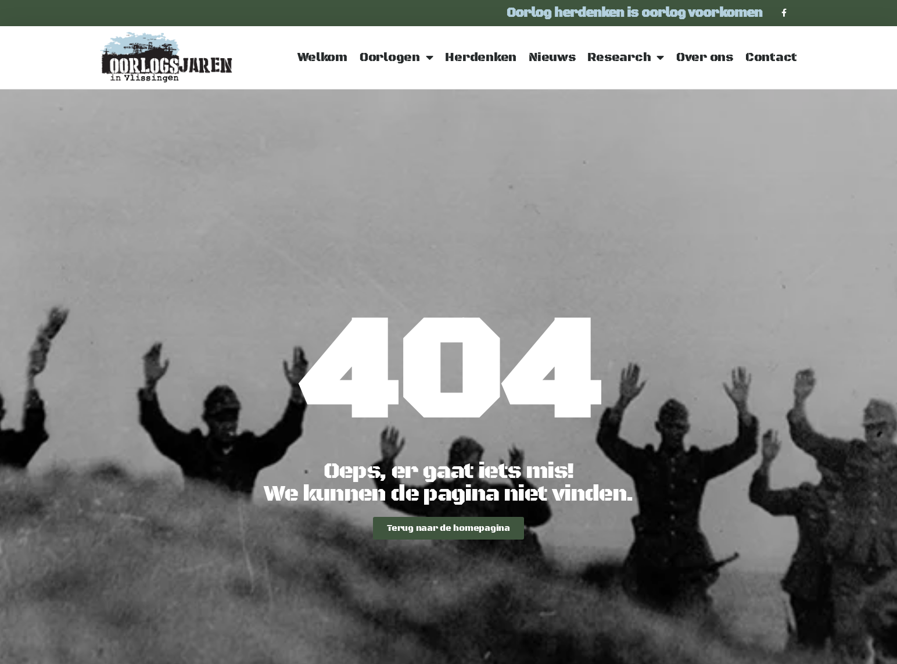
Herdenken (480, 57)
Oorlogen (396, 58)
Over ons (704, 57)
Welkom (322, 57)
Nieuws (552, 57)
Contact (771, 57)
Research (625, 58)
